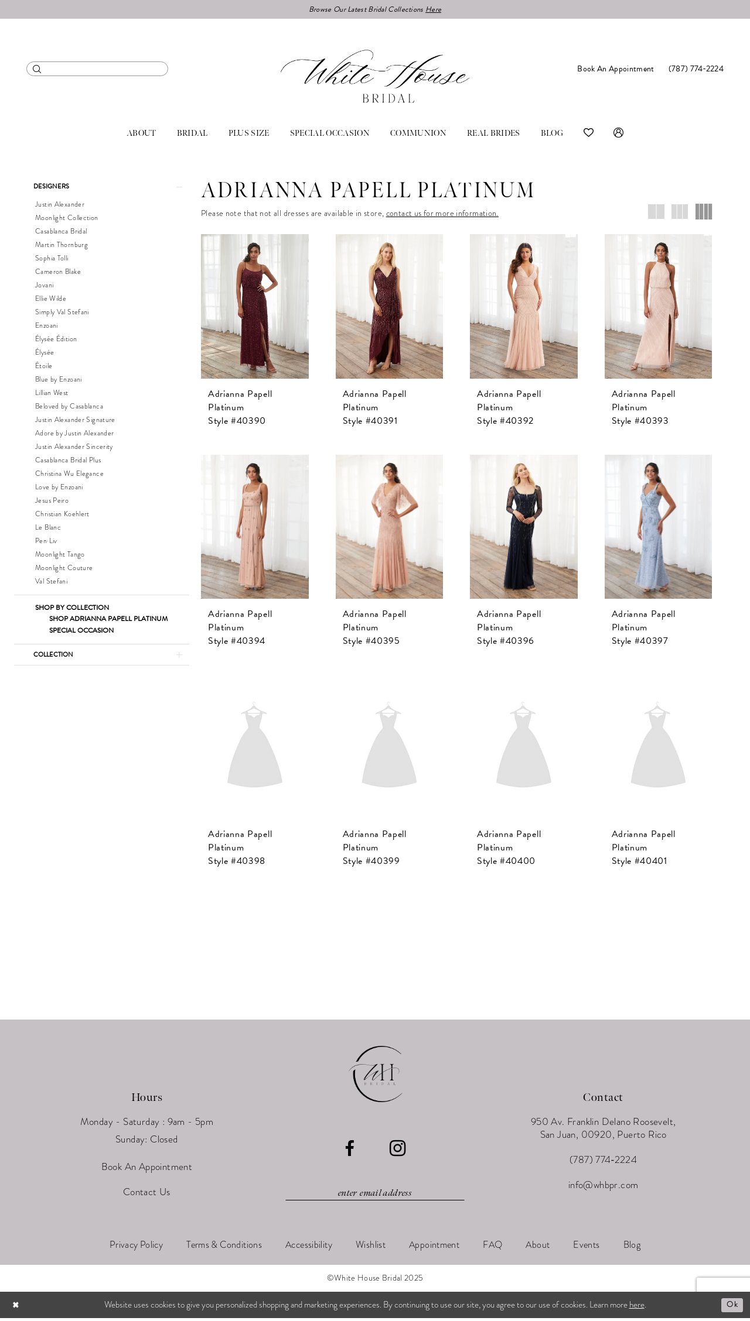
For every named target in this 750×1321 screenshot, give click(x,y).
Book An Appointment (147, 1169)
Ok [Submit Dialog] (731, 1307)
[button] (618, 134)
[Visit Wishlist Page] (589, 134)
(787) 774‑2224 (603, 1162)
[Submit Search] (37, 70)
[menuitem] (97, 70)
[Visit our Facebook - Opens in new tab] (349, 1151)
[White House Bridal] (375, 77)
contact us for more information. (442, 214)
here (637, 1307)
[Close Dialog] (17, 1308)
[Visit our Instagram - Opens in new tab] (397, 1151)
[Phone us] (696, 70)
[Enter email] (375, 1195)
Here (439, 10)
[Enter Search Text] (97, 70)
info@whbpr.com (603, 1188)
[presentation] (255, 307)
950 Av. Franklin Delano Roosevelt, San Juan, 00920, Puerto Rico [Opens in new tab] (603, 1131)
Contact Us (147, 1195)
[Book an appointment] (615, 70)
